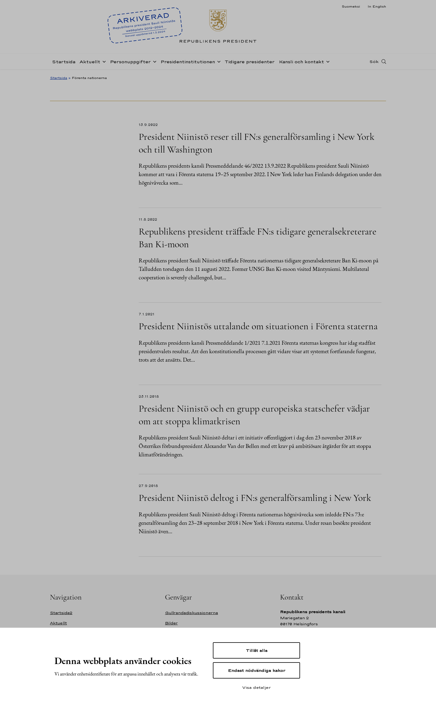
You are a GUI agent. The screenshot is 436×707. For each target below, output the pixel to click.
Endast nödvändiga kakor (256, 670)
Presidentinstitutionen (187, 61)
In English (377, 6)
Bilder (171, 623)
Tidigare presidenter (250, 61)
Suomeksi (351, 6)
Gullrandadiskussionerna (191, 612)
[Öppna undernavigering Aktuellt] (103, 61)
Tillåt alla (256, 650)
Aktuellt (90, 61)
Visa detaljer (256, 687)
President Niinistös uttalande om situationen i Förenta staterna (258, 326)
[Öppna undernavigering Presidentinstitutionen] (217, 61)
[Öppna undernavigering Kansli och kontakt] (326, 61)
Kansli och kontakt (301, 61)
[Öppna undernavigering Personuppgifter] (153, 61)
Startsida (63, 61)
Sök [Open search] (373, 61)
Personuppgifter (130, 61)
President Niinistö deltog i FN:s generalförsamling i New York (255, 498)
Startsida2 (61, 612)
